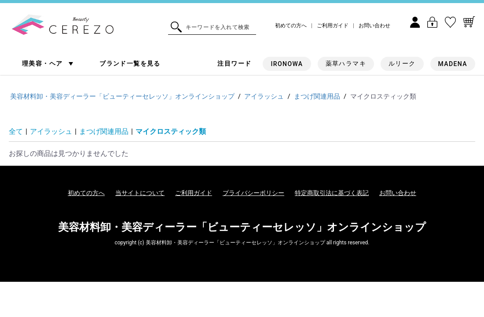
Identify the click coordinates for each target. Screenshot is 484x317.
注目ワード (234, 63)
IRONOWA (287, 63)
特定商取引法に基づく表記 (332, 192)
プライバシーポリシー (253, 192)
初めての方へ (291, 25)
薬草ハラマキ (346, 63)
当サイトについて (140, 192)
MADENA (452, 63)
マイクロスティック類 (171, 131)
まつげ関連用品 (103, 131)
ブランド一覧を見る (130, 63)
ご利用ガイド (332, 25)
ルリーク (402, 63)
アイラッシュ (51, 131)
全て (16, 131)
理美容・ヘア (43, 63)
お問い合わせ (374, 25)
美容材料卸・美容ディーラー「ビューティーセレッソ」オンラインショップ (242, 227)
